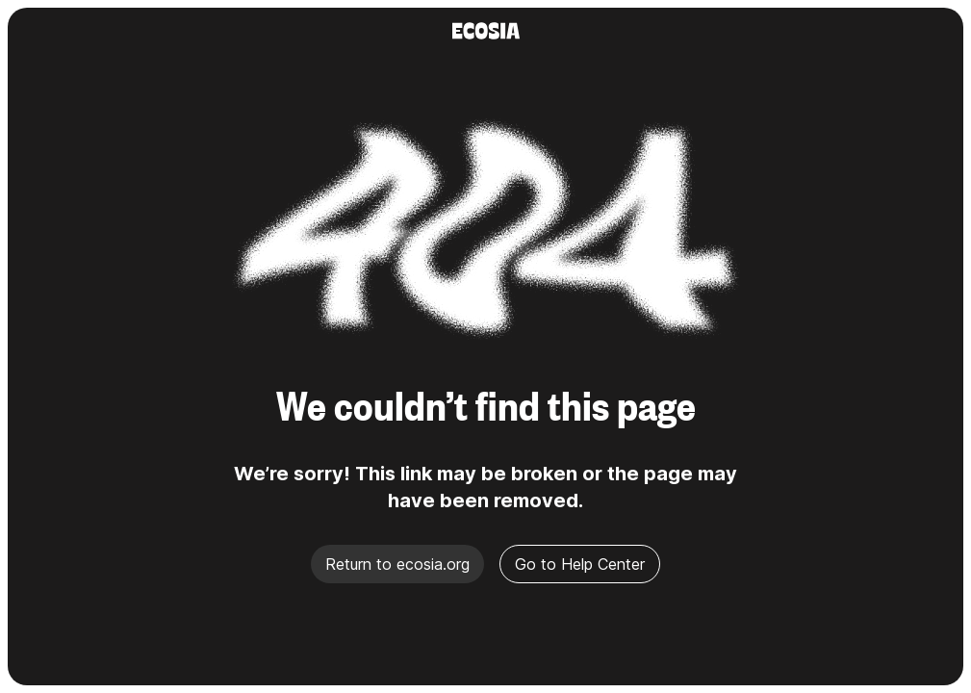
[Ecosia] (486, 30)
